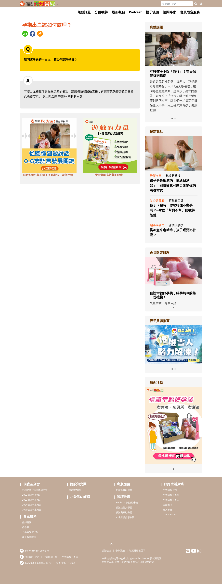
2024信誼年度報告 (31, 504)
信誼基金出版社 (124, 489)
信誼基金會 (31, 484)
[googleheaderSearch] (195, 4)
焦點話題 (84, 12)
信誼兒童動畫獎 (124, 512)
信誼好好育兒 (32, 556)
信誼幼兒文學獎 (124, 507)
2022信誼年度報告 (31, 494)
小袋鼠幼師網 (80, 496)
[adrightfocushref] (173, 79)
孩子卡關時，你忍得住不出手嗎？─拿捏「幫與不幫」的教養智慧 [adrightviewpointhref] (172, 210)
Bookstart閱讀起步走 (127, 502)
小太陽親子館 (170, 489)
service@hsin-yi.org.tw (37, 550)
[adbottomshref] (49, 145)
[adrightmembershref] (173, 272)
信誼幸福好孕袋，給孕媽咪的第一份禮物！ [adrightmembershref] (173, 295)
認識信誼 (106, 550)
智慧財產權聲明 (137, 550)
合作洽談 (120, 550)
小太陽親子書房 (171, 499)
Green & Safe (170, 514)
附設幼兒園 (78, 484)
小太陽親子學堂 (171, 494)
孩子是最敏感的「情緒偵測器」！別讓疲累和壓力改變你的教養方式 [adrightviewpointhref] (173, 185)
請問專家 (169, 12)
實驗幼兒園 (75, 489)
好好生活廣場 (174, 484)
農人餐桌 (167, 509)
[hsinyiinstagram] (199, 551)
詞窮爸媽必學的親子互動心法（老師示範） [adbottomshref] (49, 175)
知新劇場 (167, 504)
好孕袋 (25, 527)
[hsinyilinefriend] (188, 551)
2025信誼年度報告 (31, 509)
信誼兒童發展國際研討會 (35, 489)
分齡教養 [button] (101, 12)
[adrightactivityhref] (173, 425)
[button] (57, 3)
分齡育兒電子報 (30, 532)
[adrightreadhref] (173, 344)
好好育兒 (26, 522)
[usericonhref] (199, 4)
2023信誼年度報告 (31, 499)
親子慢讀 (152, 12)
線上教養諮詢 (29, 537)
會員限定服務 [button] (190, 12)
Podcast (135, 12)
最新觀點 (118, 12)
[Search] (177, 3)
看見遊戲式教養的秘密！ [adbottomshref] (110, 175)
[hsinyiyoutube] (193, 551)
